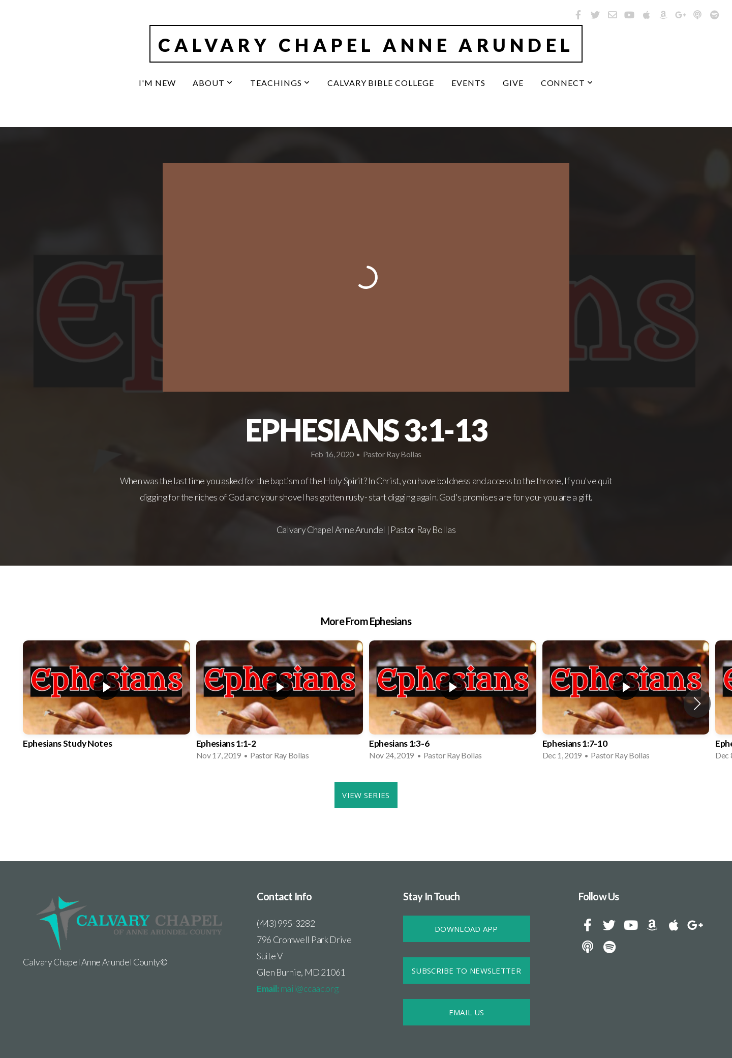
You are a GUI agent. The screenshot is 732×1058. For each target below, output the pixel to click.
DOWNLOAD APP (466, 929)
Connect (567, 82)
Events (468, 82)
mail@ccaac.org (297, 988)
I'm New (157, 82)
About (213, 82)
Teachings (280, 82)
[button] (697, 703)
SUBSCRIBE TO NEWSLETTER (466, 970)
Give (513, 82)
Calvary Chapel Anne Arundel (366, 45)
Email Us (466, 1012)
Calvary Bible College (380, 82)
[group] (106, 703)
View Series (365, 795)
